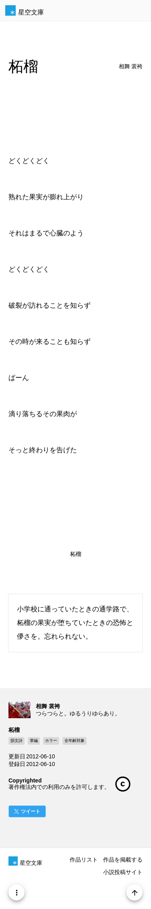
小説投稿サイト (123, 872)
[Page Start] (139, 892)
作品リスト (84, 859)
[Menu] (16, 892)
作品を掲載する (123, 859)
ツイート (30, 811)
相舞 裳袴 (131, 66)
